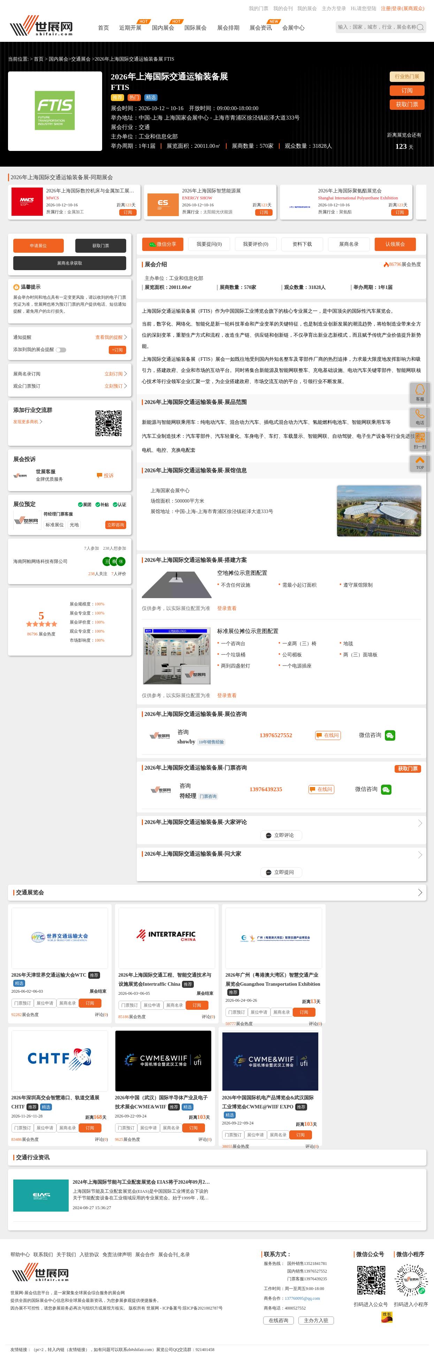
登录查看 (227, 608)
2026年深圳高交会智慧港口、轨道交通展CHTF (371, 980)
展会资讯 (261, 28)
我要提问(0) (209, 244)
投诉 (109, 475)
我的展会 (307, 8)
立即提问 (284, 872)
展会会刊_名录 (174, 1254)
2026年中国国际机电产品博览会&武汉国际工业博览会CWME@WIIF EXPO (163, 1107)
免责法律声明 (117, 1254)
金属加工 (75, 211)
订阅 (407, 90)
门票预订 (22, 1003)
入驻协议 (89, 1254)
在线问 (331, 735)
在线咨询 (278, 1320)
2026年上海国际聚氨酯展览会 (350, 190)
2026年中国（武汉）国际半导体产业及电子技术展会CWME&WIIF (58, 1103)
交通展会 (81, 59)
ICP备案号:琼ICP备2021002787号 (192, 1308)
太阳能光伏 (213, 211)
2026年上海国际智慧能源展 (211, 190)
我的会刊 (283, 8)
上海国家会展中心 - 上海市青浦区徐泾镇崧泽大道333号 (232, 118)
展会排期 (228, 28)
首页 (103, 28)
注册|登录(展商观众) (402, 8)
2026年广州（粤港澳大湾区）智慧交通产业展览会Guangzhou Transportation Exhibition (269, 984)
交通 (144, 127)
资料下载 (302, 244)
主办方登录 (334, 8)
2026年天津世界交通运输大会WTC (56, 979)
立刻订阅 (115, 373)
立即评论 (284, 835)
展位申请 (45, 1003)
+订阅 (117, 350)
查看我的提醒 (111, 337)
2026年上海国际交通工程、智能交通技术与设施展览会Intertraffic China (163, 980)
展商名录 (349, 244)
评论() (99, 1014)
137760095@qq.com (302, 1298)
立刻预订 (115, 386)
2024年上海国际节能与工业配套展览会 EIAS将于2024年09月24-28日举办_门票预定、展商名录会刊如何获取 (141, 1185)
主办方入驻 (316, 1320)
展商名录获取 (69, 263)
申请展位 (38, 245)
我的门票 (258, 8)
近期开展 (130, 28)
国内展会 (163, 28)
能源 (228, 211)
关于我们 (66, 1254)
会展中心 (293, 28)
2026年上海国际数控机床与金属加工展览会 (90, 190)
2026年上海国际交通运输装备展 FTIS (134, 59)
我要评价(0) (255, 244)
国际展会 (195, 28)
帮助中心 (20, 1254)
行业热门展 (407, 76)
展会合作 (145, 1254)
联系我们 (43, 1254)
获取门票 (407, 104)
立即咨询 (115, 524)
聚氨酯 (345, 211)
